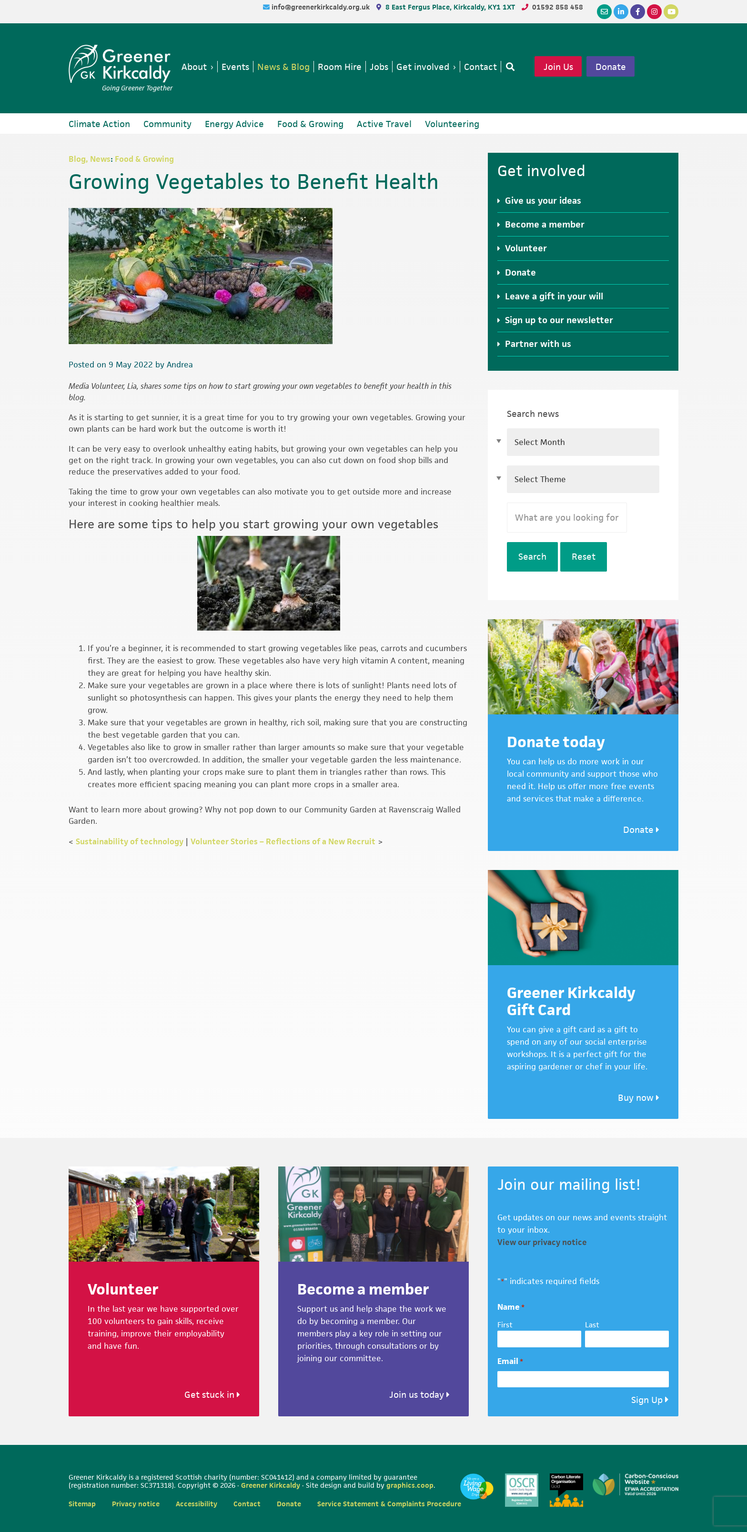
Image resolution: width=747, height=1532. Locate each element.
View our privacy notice (542, 1242)
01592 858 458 (557, 6)
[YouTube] (671, 11)
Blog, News (90, 159)
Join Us (558, 66)
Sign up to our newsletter (559, 320)
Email (510, 1361)
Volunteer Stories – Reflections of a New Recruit (283, 841)
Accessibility (196, 1503)
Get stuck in (212, 1395)
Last (592, 1325)
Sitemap (82, 1503)
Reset (584, 557)
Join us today (419, 1395)
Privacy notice (136, 1503)
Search (532, 557)
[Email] (604, 11)
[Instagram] (654, 11)
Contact (247, 1503)
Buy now (638, 1098)
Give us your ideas (543, 201)
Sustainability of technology (129, 841)
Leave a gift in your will (554, 296)
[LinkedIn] (621, 11)
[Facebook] (637, 11)
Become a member (545, 224)
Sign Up (647, 1400)
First (505, 1325)
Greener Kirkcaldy (121, 64)
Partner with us (538, 344)
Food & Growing (144, 159)
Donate (611, 66)
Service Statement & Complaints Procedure (389, 1503)
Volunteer (526, 248)
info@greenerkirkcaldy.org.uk (322, 6)
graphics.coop (410, 1485)
